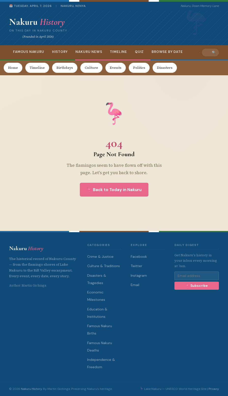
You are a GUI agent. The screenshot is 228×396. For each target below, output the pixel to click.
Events (115, 67)
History (60, 52)
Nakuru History (31, 389)
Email (135, 285)
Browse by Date (167, 52)
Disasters (164, 67)
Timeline (118, 52)
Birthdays (65, 67)
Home (13, 67)
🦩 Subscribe (196, 286)
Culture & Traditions (103, 266)
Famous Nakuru (28, 52)
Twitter (136, 266)
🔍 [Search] (214, 52)
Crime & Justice (100, 256)
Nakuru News (88, 52)
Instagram (139, 275)
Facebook (139, 256)
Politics (139, 67)
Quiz (139, 52)
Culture (91, 67)
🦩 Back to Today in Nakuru (114, 189)
